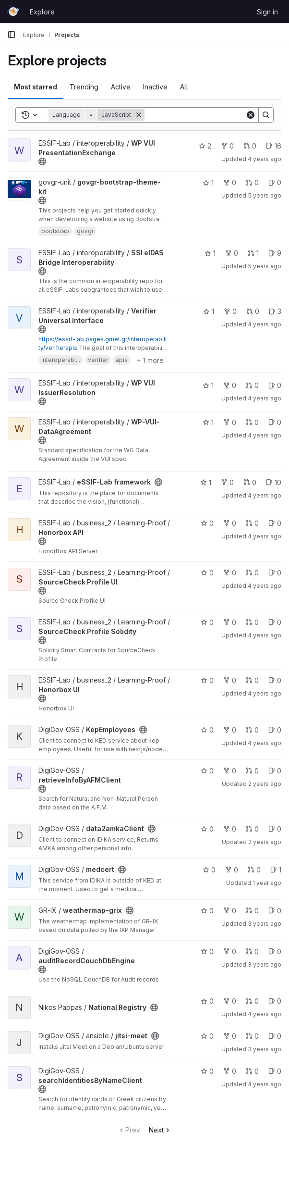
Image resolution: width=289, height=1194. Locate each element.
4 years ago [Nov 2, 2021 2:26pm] (264, 495)
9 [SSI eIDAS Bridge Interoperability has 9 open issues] (274, 253)
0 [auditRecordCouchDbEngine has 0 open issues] (274, 951)
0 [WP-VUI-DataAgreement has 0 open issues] (274, 422)
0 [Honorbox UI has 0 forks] (229, 680)
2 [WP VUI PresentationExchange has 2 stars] (205, 146)
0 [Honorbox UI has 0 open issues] (274, 680)
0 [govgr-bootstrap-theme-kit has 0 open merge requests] (252, 182)
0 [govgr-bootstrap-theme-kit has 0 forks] (229, 182)
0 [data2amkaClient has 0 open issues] (274, 829)
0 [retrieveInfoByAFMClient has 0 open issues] (274, 771)
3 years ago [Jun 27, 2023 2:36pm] (264, 923)
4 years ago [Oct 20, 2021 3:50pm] (264, 693)
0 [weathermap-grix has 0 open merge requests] (252, 911)
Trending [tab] (84, 87)
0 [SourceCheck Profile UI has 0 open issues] (274, 573)
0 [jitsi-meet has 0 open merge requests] (252, 1036)
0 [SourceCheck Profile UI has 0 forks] (229, 573)
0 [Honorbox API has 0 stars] (207, 523)
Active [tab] (121, 87)
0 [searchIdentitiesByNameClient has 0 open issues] (274, 1071)
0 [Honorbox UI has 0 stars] (207, 680)
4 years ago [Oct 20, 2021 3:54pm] (264, 635)
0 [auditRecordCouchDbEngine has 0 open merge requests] (252, 951)
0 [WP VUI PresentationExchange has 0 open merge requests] (249, 146)
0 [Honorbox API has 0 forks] (229, 523)
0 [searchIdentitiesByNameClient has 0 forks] (229, 1071)
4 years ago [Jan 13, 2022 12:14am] (264, 1014)
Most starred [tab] (35, 87)
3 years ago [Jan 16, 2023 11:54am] (264, 1049)
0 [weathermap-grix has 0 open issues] (274, 911)
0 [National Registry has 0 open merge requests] (252, 1001)
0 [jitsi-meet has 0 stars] (207, 1036)
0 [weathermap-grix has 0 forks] (229, 911)
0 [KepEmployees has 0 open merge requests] (252, 730)
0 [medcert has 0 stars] (209, 870)
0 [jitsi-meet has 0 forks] (229, 1036)
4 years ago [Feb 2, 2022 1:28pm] (264, 324)
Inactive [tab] (155, 87)
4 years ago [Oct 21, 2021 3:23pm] (264, 536)
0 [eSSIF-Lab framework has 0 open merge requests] (249, 482)
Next (160, 1130)
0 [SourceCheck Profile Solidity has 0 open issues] (274, 622)
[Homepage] (13, 11)
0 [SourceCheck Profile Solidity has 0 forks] (229, 622)
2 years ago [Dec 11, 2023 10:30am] (264, 842)
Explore (42, 12)
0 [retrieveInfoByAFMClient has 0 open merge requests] (252, 771)
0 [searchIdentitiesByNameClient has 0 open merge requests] (252, 1071)
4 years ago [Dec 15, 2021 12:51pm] (264, 398)
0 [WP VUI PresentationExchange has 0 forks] (227, 146)
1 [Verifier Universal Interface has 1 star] (208, 311)
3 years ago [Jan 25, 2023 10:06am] (264, 964)
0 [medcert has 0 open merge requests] (254, 870)
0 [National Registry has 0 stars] (207, 1001)
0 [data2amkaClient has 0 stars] (207, 829)
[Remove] (138, 115)
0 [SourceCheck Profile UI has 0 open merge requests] (252, 573)
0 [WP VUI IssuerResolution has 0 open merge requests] (252, 385)
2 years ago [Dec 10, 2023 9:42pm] (264, 783)
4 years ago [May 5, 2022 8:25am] (264, 1084)
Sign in (267, 12)
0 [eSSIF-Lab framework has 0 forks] (227, 482)
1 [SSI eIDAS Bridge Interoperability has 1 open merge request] (253, 253)
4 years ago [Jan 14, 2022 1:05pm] (264, 435)
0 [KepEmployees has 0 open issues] (274, 730)
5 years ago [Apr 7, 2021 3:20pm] (264, 195)
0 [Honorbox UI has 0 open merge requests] (252, 680)
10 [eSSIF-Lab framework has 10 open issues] (273, 482)
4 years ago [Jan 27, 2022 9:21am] (264, 158)
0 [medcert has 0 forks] (231, 870)
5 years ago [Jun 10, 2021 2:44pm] (264, 266)
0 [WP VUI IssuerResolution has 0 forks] (229, 385)
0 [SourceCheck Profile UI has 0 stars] (207, 573)
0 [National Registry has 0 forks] (229, 1001)
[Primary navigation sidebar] (11, 34)
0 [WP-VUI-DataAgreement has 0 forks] (229, 422)
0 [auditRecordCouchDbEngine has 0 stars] (207, 951)
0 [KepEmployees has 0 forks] (229, 730)
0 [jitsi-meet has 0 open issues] (274, 1036)
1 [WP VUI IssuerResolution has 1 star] (208, 385)
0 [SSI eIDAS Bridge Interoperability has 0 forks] (231, 253)
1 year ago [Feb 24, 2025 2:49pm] (267, 882)
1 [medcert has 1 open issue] (275, 870)
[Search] (204, 115)
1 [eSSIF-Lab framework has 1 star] (205, 482)
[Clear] (250, 115)
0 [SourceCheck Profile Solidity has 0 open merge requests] (252, 622)
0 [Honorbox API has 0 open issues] (274, 523)
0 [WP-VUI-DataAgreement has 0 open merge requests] (252, 422)
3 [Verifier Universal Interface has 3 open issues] (275, 311)
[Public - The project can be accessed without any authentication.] (42, 161)
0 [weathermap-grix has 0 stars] (207, 911)
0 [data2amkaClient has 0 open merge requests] (252, 829)
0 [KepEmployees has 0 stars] (207, 730)
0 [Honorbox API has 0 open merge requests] (252, 523)
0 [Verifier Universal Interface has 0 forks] (230, 311)
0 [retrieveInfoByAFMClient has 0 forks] (229, 771)
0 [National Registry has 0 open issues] (274, 1001)
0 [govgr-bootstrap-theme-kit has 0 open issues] (274, 182)
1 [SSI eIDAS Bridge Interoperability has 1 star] (210, 253)
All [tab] (184, 87)
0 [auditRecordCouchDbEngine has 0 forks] (229, 951)
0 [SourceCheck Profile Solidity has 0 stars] (207, 622)
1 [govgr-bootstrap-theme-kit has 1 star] (208, 182)
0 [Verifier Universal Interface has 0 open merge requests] (252, 311)
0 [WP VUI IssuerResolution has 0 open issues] (274, 385)
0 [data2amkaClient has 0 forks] (229, 829)
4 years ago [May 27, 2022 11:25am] (264, 742)
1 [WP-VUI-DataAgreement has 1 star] (208, 422)
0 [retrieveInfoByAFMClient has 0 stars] (207, 771)
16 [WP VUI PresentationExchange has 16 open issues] (273, 146)
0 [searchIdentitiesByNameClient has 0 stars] (207, 1071)
